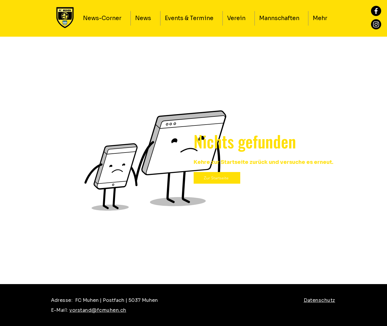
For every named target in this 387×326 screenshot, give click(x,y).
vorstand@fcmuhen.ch (97, 310)
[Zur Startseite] (217, 178)
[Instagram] (376, 24)
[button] (238, 18)
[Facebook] (376, 11)
